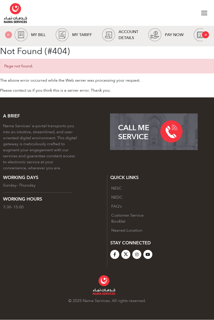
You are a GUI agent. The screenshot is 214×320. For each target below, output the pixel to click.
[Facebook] (114, 254)
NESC (116, 188)
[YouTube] (147, 254)
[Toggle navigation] (204, 13)
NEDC (117, 197)
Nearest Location (126, 230)
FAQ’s (116, 206)
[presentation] (205, 35)
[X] (125, 254)
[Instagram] (136, 254)
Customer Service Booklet (127, 218)
